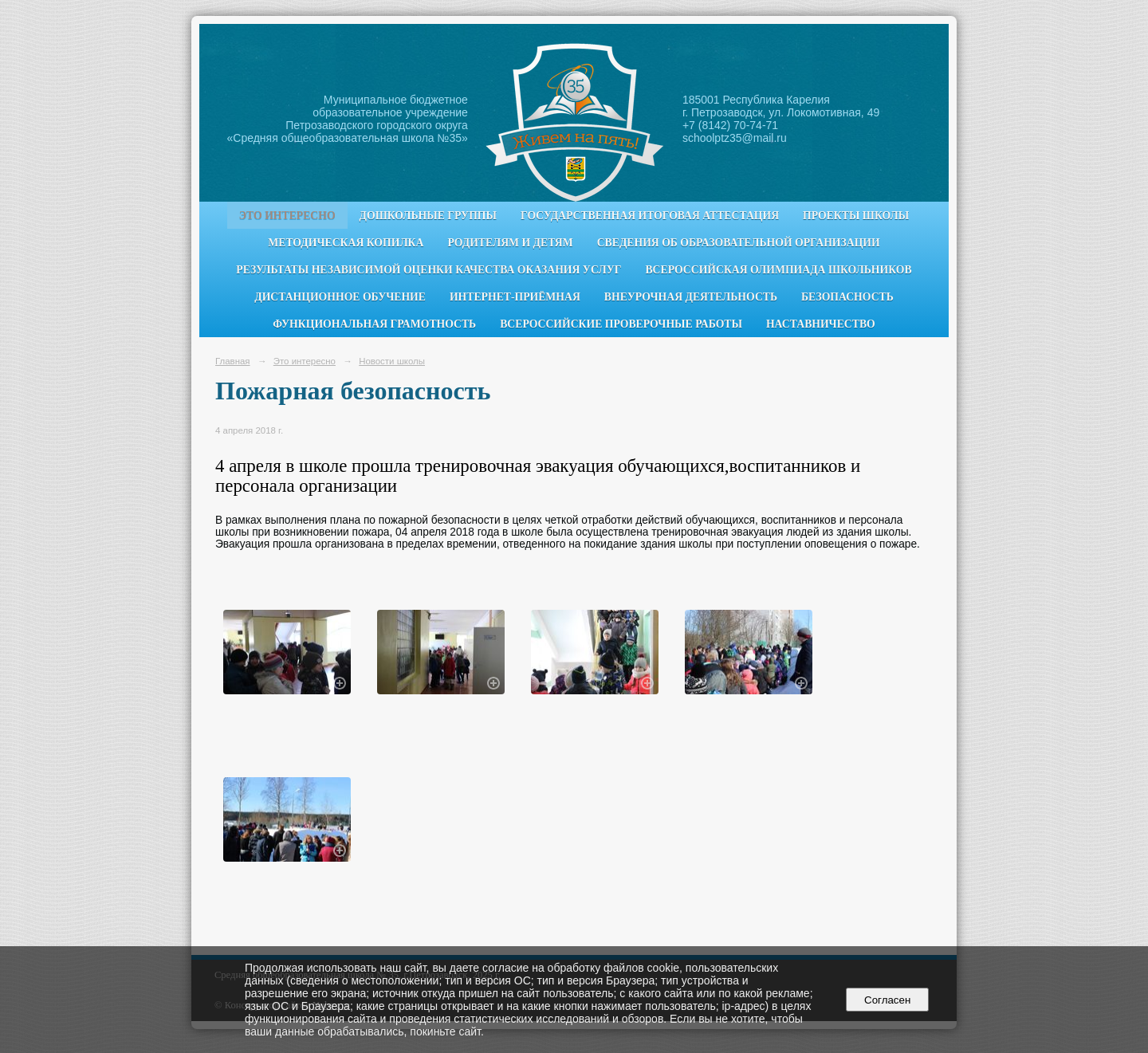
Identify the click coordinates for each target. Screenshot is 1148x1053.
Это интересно (287, 216)
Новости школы (392, 361)
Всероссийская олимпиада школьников (778, 270)
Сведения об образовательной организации (738, 243)
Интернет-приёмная (515, 297)
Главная (232, 361)
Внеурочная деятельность (690, 297)
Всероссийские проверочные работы (621, 324)
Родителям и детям (509, 243)
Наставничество (820, 324)
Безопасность (847, 297)
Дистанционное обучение (340, 297)
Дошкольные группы (428, 216)
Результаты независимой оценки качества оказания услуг (428, 270)
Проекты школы (856, 216)
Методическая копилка (345, 243)
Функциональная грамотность (374, 324)
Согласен (888, 1000)
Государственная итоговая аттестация (650, 216)
